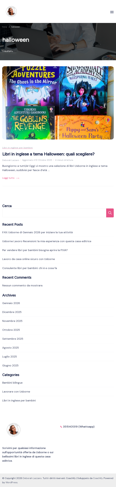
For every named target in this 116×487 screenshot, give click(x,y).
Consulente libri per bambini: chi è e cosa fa (29, 268)
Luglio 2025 (9, 356)
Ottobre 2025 (11, 330)
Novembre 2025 (12, 321)
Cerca (6, 206)
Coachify (98, 478)
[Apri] (112, 12)
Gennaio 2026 (11, 303)
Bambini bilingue (12, 382)
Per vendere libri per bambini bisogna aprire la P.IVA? (35, 250)
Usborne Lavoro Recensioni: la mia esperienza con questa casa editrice (46, 241)
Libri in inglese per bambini (17, 147)
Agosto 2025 (10, 347)
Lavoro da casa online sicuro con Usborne (28, 259)
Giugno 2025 (10, 365)
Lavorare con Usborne (16, 391)
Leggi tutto (8, 177)
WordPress (12, 482)
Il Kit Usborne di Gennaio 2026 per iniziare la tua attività (37, 232)
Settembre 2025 (12, 339)
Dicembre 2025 (12, 312)
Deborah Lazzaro (32, 478)
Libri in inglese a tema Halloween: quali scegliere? (48, 154)
